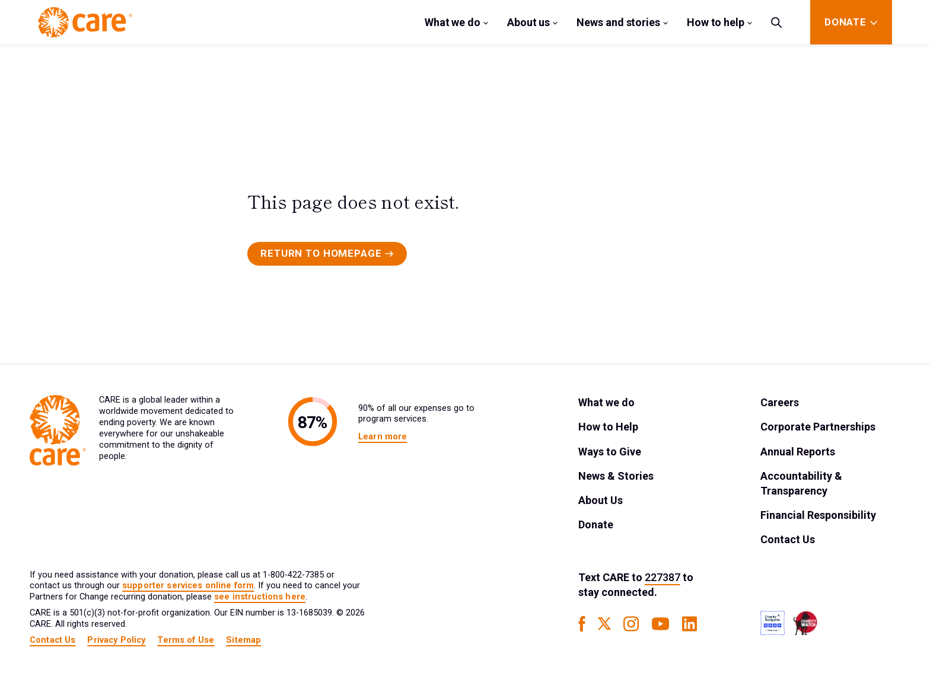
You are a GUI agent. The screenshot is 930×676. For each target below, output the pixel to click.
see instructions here (259, 597)
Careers (779, 402)
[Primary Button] (327, 254)
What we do (452, 22)
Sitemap (243, 640)
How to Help (608, 426)
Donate (595, 524)
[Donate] (845, 22)
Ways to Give (609, 451)
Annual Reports (797, 451)
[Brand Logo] (85, 22)
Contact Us (787, 539)
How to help (715, 22)
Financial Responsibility (818, 515)
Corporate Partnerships (817, 426)
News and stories (618, 22)
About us (528, 22)
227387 (662, 577)
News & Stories (616, 476)
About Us (600, 500)
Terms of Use (185, 640)
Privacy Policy (116, 640)
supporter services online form (188, 586)
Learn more (382, 437)
